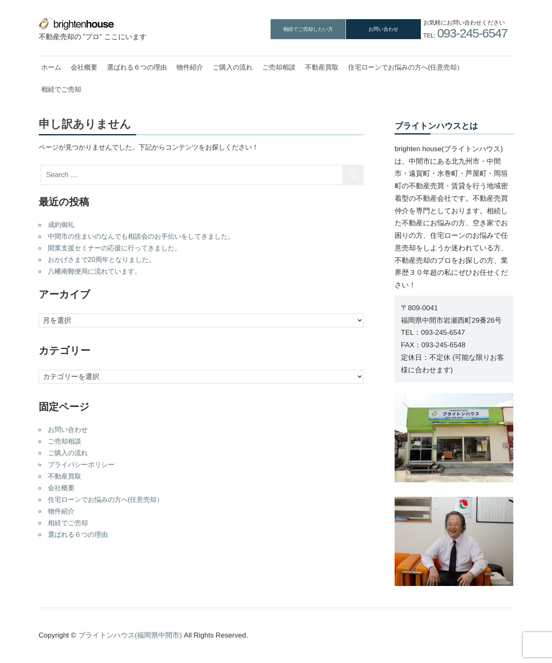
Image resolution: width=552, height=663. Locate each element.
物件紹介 (190, 67)
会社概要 (84, 67)
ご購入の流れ (233, 67)
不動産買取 (321, 67)
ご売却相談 (279, 67)
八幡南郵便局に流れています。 (94, 271)
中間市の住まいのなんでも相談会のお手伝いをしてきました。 (141, 236)
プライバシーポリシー (81, 464)
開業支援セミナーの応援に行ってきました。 (114, 248)
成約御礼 (61, 224)
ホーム (51, 67)
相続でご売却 (61, 89)
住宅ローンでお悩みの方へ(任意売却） (405, 67)
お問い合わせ (383, 29)
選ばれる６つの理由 (137, 67)
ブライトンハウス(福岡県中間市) (130, 635)
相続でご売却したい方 (308, 29)
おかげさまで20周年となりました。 (101, 259)
